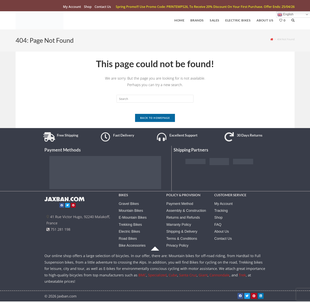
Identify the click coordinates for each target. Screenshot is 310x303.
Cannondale (219, 276)
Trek (242, 276)
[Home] (271, 39)
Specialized (157, 276)
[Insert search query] (155, 99)
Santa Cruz (188, 276)
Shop (88, 7)
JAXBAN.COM (65, 201)
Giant (203, 276)
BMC (142, 276)
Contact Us (103, 7)
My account (72, 7)
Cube (173, 276)
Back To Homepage (155, 119)
